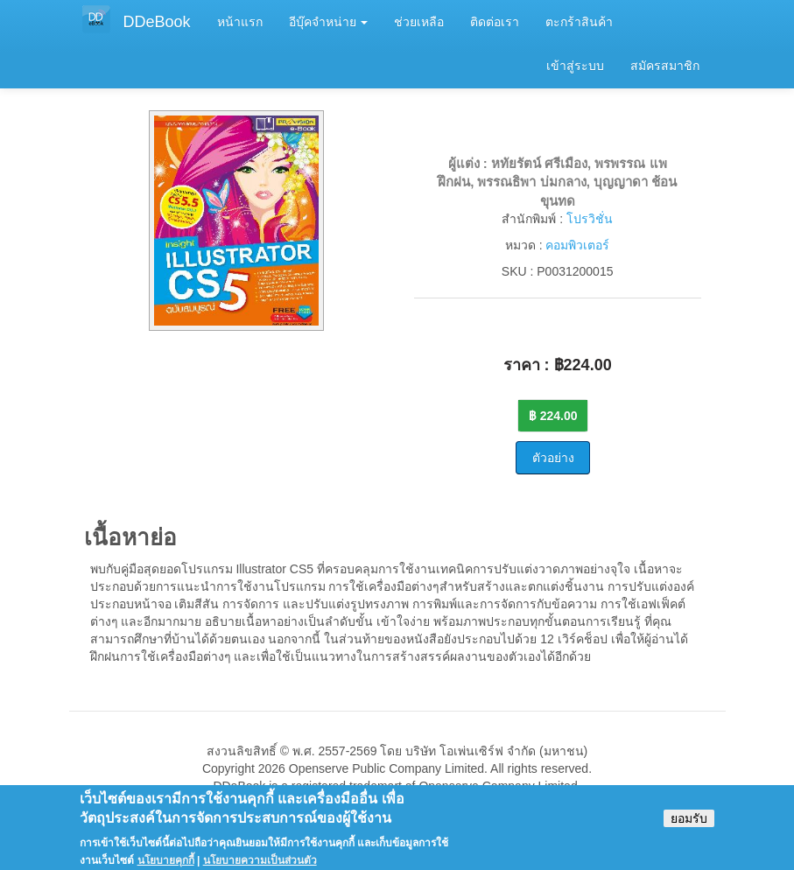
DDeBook (157, 22)
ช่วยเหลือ (419, 22)
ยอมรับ (689, 824)
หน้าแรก (240, 22)
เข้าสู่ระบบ (575, 66)
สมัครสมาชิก (664, 66)
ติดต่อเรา (494, 22)
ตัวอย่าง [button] (553, 458)
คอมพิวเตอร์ (577, 245)
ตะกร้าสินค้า (579, 22)
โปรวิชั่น (589, 219)
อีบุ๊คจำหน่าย (329, 22)
